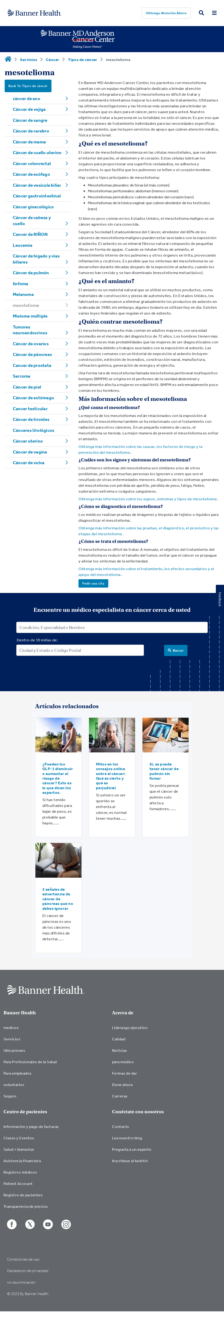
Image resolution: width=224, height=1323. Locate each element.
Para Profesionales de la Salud (30, 1061)
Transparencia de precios (25, 1206)
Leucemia (22, 245)
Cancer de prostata (32, 365)
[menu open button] (214, 13)
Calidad (118, 1038)
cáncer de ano (26, 98)
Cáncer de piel (27, 387)
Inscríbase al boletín (130, 1160)
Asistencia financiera (22, 1160)
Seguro (10, 1095)
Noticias (119, 1050)
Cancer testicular (30, 408)
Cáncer (52, 59)
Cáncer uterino (28, 441)
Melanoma (23, 294)
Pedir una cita (93, 583)
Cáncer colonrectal (32, 163)
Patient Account (18, 1183)
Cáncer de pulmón (31, 272)
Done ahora (122, 1084)
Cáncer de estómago (33, 397)
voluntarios (13, 1084)
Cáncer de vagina (30, 452)
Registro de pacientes (23, 1194)
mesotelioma (26, 305)
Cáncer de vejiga (29, 109)
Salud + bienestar (18, 1149)
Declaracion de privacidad (27, 1270)
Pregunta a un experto (131, 1149)
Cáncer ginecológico (33, 207)
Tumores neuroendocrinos (30, 330)
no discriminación (21, 1282)
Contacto (120, 1126)
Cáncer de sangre (30, 120)
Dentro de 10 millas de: (37, 639)
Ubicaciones (14, 1050)
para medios (123, 1061)
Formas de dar (124, 1073)
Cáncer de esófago (31, 174)
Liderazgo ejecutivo (130, 1027)
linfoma (20, 283)
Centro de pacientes (25, 1112)
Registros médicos (20, 1172)
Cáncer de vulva (28, 462)
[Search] (176, 650)
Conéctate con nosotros (138, 1112)
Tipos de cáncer (82, 59)
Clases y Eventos (18, 1137)
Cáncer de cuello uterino (37, 152)
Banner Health (19, 1013)
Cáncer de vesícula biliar (37, 185)
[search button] (201, 13)
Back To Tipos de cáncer (28, 86)
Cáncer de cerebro (31, 131)
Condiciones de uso (23, 1259)
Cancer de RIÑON (30, 234)
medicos (11, 1027)
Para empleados (17, 1073)
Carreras (120, 1095)
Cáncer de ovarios (31, 343)
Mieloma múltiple (30, 316)
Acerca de (122, 1013)
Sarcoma (22, 376)
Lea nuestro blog (127, 1137)
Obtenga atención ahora (166, 13)
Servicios (28, 59)
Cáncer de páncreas (32, 354)
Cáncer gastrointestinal (37, 196)
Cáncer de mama (29, 142)
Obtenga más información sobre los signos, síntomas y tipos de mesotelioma (147, 498)
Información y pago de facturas (31, 1126)
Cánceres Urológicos (33, 430)
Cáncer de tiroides (31, 419)
